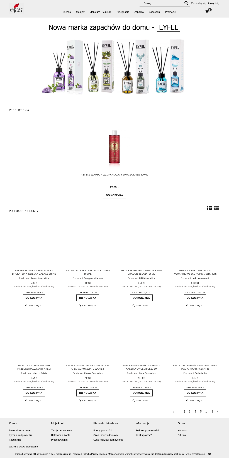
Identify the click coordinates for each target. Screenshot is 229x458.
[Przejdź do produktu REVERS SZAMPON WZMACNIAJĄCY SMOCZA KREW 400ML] (114, 152)
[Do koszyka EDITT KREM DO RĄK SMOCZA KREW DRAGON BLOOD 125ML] (141, 297)
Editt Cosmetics (147, 278)
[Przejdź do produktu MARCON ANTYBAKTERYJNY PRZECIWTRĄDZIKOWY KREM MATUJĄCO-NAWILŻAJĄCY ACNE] (34, 339)
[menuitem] (67, 12)
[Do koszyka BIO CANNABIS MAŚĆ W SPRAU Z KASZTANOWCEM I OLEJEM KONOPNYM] (141, 392)
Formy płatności (102, 430)
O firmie (182, 435)
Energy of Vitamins (93, 278)
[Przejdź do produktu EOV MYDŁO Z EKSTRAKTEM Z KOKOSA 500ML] (87, 243)
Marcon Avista (40, 373)
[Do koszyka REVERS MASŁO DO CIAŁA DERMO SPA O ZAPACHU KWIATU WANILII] (87, 392)
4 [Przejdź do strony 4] (195, 411)
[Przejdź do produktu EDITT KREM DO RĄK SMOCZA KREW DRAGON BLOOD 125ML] (141, 243)
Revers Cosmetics (40, 278)
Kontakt (182, 430)
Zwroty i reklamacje (19, 430)
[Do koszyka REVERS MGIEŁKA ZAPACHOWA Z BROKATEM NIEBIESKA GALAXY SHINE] (34, 297)
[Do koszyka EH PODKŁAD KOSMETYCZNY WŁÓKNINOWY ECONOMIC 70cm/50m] (195, 297)
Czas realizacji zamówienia (108, 439)
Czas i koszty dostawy (105, 435)
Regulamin (15, 439)
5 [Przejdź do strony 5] (201, 411)
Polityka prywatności (147, 430)
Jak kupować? (144, 435)
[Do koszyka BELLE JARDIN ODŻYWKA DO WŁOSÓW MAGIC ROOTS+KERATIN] (195, 392)
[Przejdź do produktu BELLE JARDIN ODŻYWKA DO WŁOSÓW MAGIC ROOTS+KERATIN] (195, 339)
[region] (114, 60)
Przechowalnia (59, 439)
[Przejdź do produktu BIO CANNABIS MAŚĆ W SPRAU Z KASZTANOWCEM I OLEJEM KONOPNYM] (141, 339)
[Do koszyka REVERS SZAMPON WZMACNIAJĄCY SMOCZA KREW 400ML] (114, 195)
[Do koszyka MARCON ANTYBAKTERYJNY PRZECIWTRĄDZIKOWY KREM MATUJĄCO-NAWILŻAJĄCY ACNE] (34, 392)
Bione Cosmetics (147, 373)
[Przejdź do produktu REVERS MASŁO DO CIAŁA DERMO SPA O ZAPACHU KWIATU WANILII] (87, 339)
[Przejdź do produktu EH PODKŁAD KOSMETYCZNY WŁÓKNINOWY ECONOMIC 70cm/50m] (195, 243)
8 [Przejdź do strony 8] (212, 411)
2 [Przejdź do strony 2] (184, 411)
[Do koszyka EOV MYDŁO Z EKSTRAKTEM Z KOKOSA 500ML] (87, 297)
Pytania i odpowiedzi (20, 435)
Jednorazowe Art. (200, 278)
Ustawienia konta (60, 435)
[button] (33, 305)
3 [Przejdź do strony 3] (190, 411)
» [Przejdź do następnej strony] (217, 411)
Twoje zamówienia (61, 430)
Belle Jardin (201, 373)
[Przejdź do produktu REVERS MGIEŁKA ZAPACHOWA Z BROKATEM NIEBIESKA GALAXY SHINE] (34, 243)
